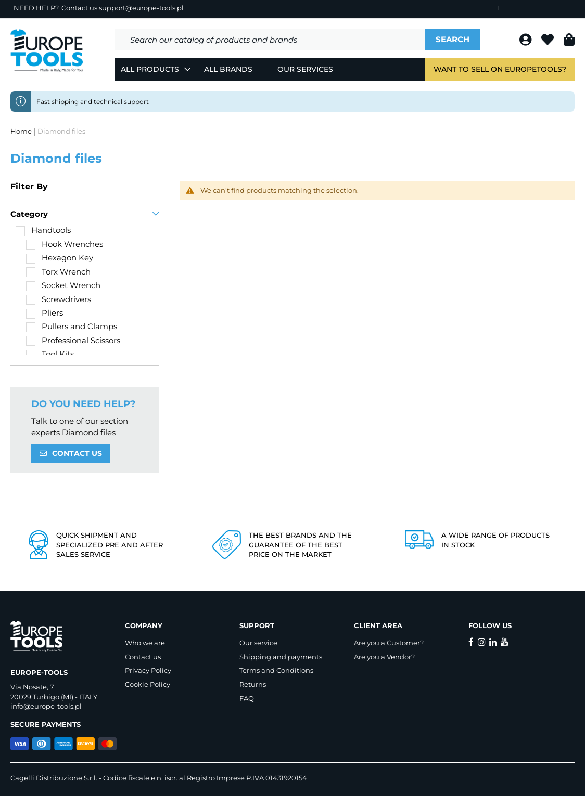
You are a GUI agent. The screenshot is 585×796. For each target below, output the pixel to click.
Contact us (143, 657)
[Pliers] (44, 312)
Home (21, 131)
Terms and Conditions (276, 670)
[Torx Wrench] (58, 271)
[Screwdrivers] (58, 299)
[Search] (452, 39)
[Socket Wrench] (63, 285)
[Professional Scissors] (73, 340)
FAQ (246, 698)
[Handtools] (43, 230)
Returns (252, 684)
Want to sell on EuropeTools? (500, 69)
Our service (258, 642)
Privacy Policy (148, 670)
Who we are (145, 642)
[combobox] (270, 39)
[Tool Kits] (50, 353)
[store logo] (46, 51)
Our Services (305, 69)
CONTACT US (77, 453)
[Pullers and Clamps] (71, 326)
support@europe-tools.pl (141, 8)
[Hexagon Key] (59, 257)
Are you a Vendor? (384, 657)
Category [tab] (29, 214)
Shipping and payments (280, 657)
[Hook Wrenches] (64, 244)
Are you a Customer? (389, 642)
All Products (150, 69)
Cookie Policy (147, 684)
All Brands (228, 69)
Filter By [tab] (29, 186)
